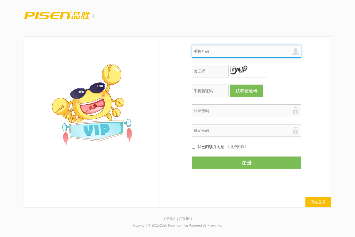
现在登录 (318, 202)
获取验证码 (246, 90)
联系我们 (185, 219)
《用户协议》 (236, 146)
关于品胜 (169, 219)
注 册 (246, 162)
